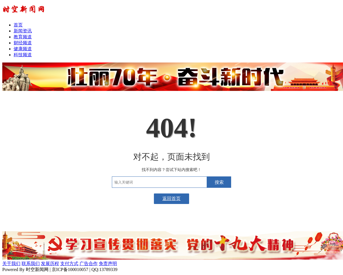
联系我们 (31, 263)
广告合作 (89, 263)
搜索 (219, 182)
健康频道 (23, 48)
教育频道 (23, 36)
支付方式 (69, 263)
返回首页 (171, 198)
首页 (18, 24)
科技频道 (23, 54)
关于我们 (11, 263)
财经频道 (23, 42)
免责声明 (108, 263)
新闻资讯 (23, 30)
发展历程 (50, 263)
